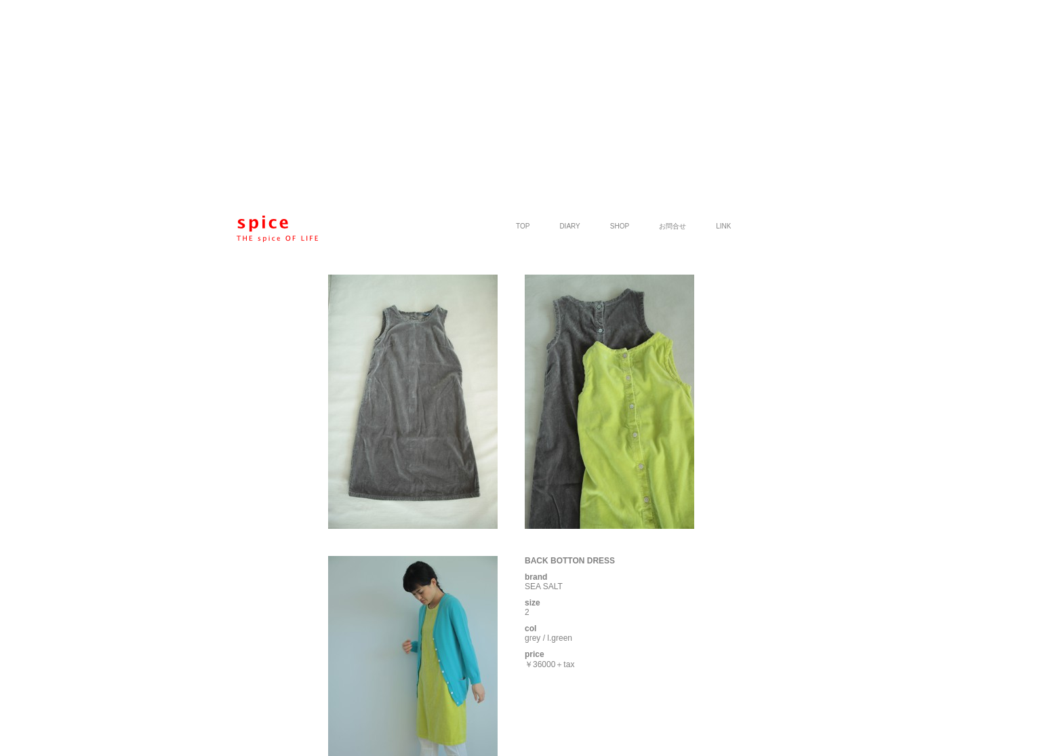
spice (277, 229)
